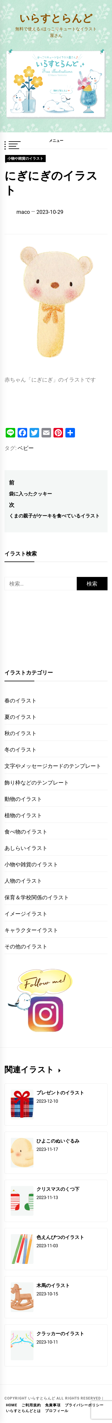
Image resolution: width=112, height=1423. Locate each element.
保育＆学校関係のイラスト (36, 897)
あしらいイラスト (25, 848)
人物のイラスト (23, 881)
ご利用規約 (31, 1405)
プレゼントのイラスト (60, 1092)
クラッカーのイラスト (60, 1333)
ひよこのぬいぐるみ (57, 1140)
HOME (11, 1405)
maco (23, 212)
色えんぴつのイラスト (60, 1237)
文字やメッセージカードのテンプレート (52, 766)
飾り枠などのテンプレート (36, 782)
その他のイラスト (25, 946)
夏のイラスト (20, 717)
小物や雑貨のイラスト (25, 158)
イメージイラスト (25, 914)
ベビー (26, 448)
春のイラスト (20, 700)
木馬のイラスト (53, 1285)
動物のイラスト (23, 799)
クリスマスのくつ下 (57, 1189)
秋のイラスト (20, 733)
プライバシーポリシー (84, 1405)
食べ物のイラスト (25, 832)
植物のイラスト (23, 815)
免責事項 (53, 1405)
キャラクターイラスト (31, 930)
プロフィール (56, 1411)
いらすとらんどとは (23, 1411)
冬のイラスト (20, 749)
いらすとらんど (56, 18)
